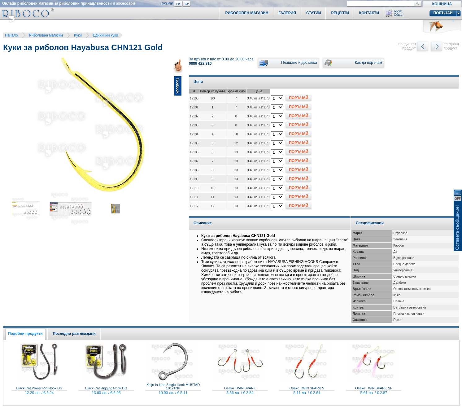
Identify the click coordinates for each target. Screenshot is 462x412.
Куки (78, 35)
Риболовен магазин (46, 35)
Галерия (287, 13)
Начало (11, 35)
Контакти (369, 13)
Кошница (442, 4)
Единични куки (105, 35)
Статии (313, 13)
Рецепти (340, 13)
